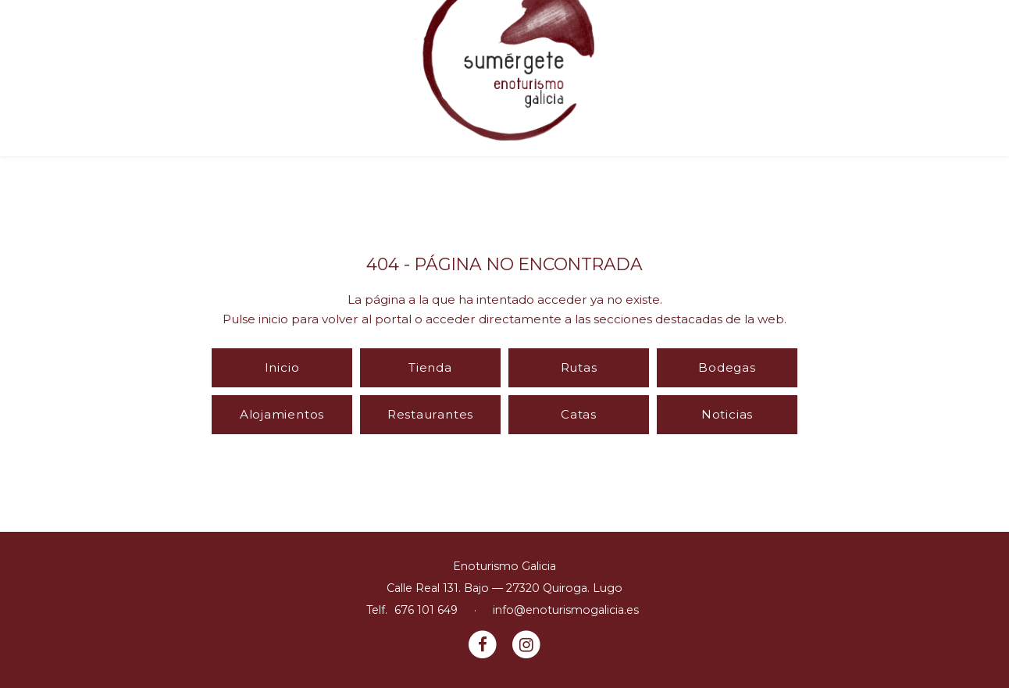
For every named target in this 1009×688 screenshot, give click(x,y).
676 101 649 (426, 610)
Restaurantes (430, 414)
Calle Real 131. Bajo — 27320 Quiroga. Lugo (504, 588)
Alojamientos (282, 414)
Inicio (282, 367)
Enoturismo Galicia (504, 566)
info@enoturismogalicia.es (566, 610)
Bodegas (726, 367)
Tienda (430, 367)
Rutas (579, 367)
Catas (579, 414)
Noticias (727, 414)
